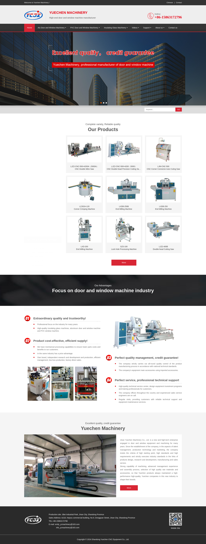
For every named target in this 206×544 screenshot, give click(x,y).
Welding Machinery (37, 273)
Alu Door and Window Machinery (51, 28)
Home (29, 28)
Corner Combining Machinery (41, 243)
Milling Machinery (37, 248)
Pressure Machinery (38, 252)
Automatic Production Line (40, 307)
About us (159, 28)
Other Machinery (36, 256)
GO (178, 109)
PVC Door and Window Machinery (84, 28)
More (124, 380)
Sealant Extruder (36, 311)
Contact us (173, 28)
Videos (135, 28)
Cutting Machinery (37, 239)
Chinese (170, 3)
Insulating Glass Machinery (115, 28)
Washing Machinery (38, 316)
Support (146, 28)
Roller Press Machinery (39, 320)
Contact (179, 3)
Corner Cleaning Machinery (41, 286)
